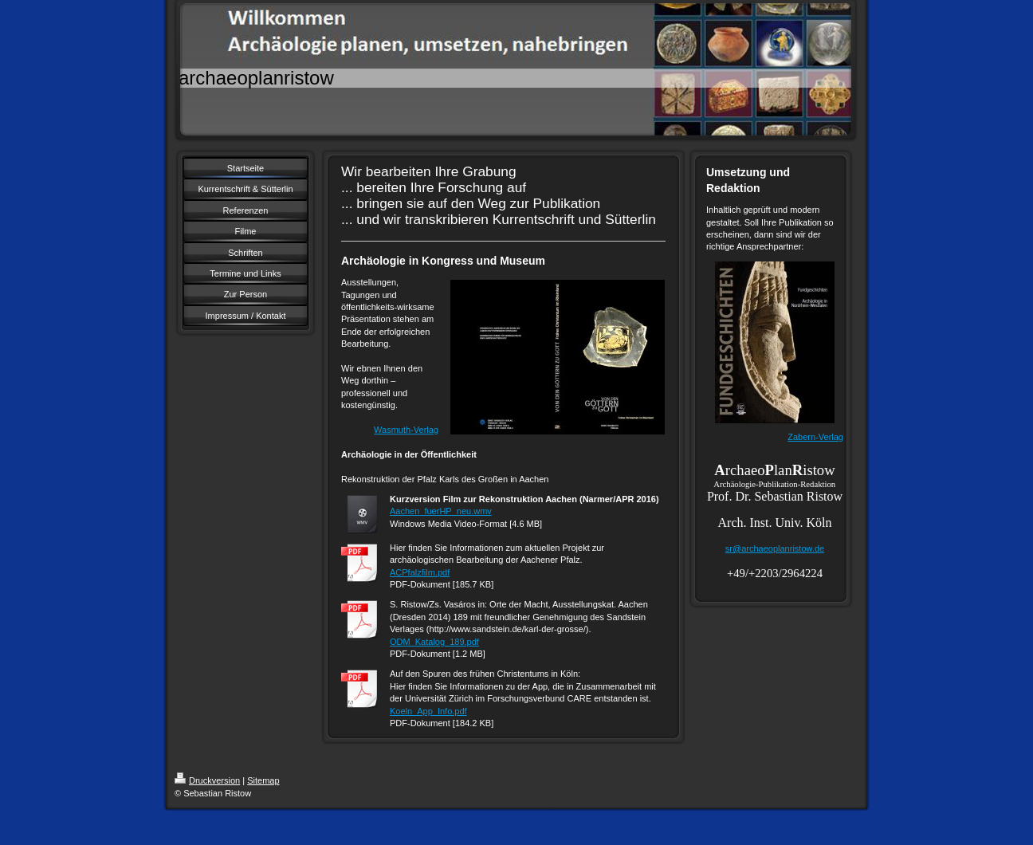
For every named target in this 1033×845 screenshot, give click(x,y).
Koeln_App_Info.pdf (428, 711)
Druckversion (207, 780)
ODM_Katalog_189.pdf (434, 642)
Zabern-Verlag (815, 437)
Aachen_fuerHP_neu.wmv (441, 511)
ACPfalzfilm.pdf (420, 572)
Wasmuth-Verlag (406, 429)
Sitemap (263, 780)
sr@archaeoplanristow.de (774, 548)
